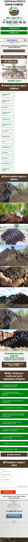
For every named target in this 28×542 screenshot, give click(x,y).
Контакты (23, 496)
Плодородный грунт (6, 95)
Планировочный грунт (7, 125)
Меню (25, 39)
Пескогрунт (6, 158)
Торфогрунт (6, 131)
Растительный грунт (6, 101)
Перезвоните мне (14, 28)
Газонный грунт (7, 163)
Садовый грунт (6, 119)
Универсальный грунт (7, 113)
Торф (4, 142)
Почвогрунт (6, 107)
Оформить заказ (14, 33)
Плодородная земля (6, 169)
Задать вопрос (20, 51)
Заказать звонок (9, 51)
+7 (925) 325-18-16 (14, 22)
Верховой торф (6, 136)
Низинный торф (7, 147)
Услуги (14, 496)
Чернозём (5, 152)
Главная (4, 496)
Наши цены (9, 496)
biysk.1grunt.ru (12, 40)
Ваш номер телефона (6, 474)
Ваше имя (3, 469)
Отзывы (18, 496)
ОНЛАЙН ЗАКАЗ (15, 81)
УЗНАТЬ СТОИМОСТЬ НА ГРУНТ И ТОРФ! (14, 364)
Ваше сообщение (5, 479)
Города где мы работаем (14, 498)
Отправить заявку (8, 492)
